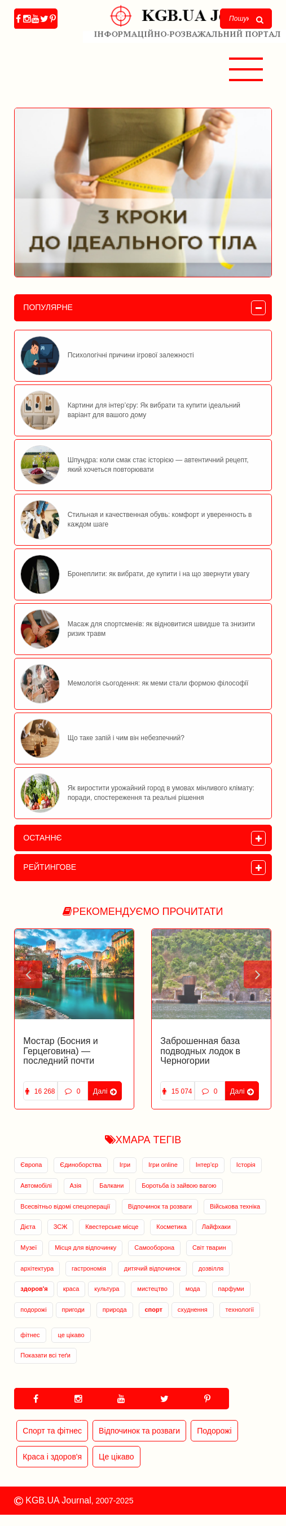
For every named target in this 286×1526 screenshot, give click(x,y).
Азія (76, 1185)
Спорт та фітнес (52, 1430)
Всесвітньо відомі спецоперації (65, 1206)
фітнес (29, 1335)
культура (106, 1288)
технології (240, 1309)
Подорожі (214, 1430)
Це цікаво (116, 1456)
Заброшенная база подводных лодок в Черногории (200, 1050)
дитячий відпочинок (152, 1268)
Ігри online (163, 1164)
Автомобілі (35, 1185)
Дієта (28, 1226)
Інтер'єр (207, 1164)
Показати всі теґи (45, 1355)
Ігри (125, 1164)
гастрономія (89, 1268)
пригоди (73, 1309)
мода (193, 1288)
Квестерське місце (111, 1226)
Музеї (28, 1247)
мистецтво (152, 1288)
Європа (31, 1164)
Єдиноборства (81, 1164)
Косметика (171, 1226)
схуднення (193, 1309)
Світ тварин (209, 1247)
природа (115, 1309)
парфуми (231, 1288)
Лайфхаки (216, 1226)
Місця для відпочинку (85, 1247)
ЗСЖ (61, 1226)
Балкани (111, 1185)
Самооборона (154, 1247)
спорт (153, 1309)
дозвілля (211, 1268)
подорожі (33, 1309)
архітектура (37, 1268)
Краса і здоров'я (52, 1456)
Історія (246, 1164)
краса (71, 1288)
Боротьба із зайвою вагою (179, 1185)
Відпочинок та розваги (160, 1206)
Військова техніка (235, 1206)
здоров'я (33, 1288)
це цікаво (71, 1335)
